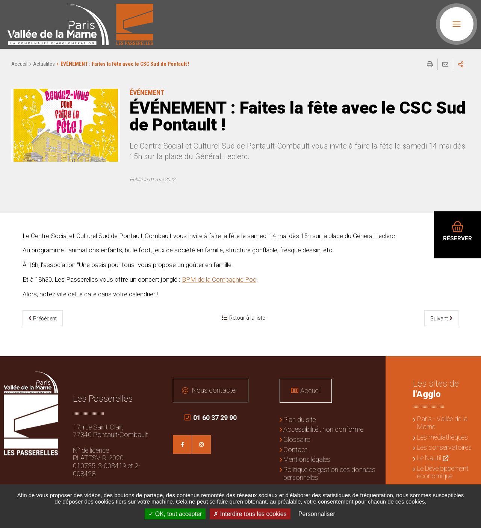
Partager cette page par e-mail (445, 64)
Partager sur (460, 64)
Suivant (439, 319)
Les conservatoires (444, 447)
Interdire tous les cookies (249, 514)
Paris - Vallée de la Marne (442, 423)
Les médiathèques (442, 437)
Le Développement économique (443, 472)
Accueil (19, 64)
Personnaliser (316, 514)
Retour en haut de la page (469, 367)
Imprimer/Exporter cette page (429, 64)
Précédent (45, 319)
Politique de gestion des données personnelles (329, 473)
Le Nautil (429, 458)
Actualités (44, 64)
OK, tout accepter (175, 514)
